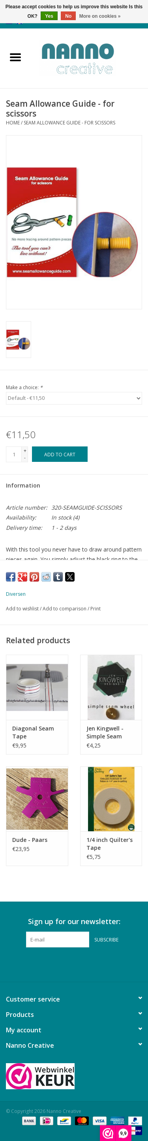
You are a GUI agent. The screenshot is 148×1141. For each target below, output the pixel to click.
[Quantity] (14, 454)
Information (23, 485)
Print (95, 608)
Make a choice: (24, 387)
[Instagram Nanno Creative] (88, 963)
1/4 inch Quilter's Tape (109, 843)
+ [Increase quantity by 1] (25, 450)
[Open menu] (15, 57)
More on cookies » (100, 16)
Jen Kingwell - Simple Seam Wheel (105, 732)
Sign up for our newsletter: (74, 921)
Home (13, 122)
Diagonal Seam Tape (33, 732)
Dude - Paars (29, 840)
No (68, 16)
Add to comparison (65, 608)
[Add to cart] (60, 454)
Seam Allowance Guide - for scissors (69, 122)
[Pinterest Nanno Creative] (74, 963)
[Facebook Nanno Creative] (60, 963)
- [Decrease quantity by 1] (25, 457)
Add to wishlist (23, 608)
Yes (49, 16)
